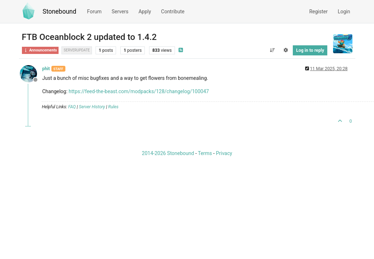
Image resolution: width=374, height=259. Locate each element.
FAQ (72, 106)
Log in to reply (310, 50)
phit (46, 68)
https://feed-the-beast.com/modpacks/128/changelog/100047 (139, 91)
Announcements (40, 50)
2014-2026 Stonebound (168, 153)
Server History (92, 106)
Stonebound (60, 11)
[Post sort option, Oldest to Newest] (272, 50)
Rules (113, 106)
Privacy (224, 153)
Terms (205, 153)
